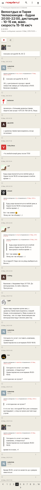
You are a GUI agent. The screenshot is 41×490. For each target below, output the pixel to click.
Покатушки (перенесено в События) (14, 8)
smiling (9, 275)
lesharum (10, 100)
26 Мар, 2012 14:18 (6, 325)
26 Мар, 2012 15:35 (6, 387)
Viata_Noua (11, 145)
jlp (16, 198)
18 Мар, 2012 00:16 (6, 118)
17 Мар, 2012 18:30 (6, 61)
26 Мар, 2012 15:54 (6, 421)
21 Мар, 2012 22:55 (6, 223)
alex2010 (10, 123)
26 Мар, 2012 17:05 (6, 480)
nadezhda (10, 66)
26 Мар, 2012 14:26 (6, 350)
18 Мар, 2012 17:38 (6, 141)
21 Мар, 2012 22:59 (6, 271)
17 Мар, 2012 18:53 (6, 96)
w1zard (9, 191)
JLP (8, 166)
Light (9, 300)
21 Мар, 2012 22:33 (6, 186)
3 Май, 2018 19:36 (29, 31)
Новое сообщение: (8, 31)
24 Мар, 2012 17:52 (6, 296)
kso (8, 355)
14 (39, 484)
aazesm (19, 31)
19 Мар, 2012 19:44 (6, 161)
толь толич (19, 73)
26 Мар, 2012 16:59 (6, 457)
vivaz (9, 46)
